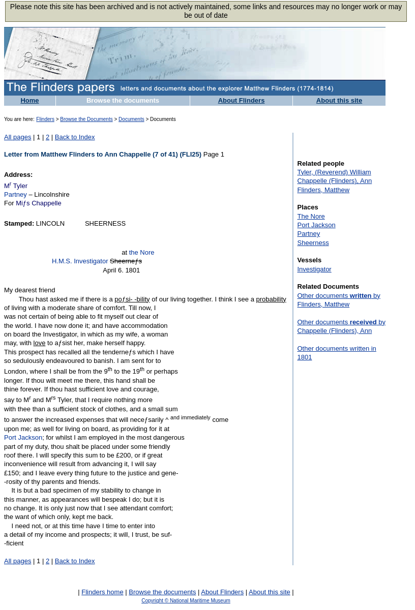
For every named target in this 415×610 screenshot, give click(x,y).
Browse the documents (122, 100)
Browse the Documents (86, 119)
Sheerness (313, 243)
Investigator (315, 269)
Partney (15, 194)
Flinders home (102, 592)
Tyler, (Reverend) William (334, 172)
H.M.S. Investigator (80, 261)
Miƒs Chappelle (39, 203)
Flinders (45, 119)
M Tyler (15, 186)
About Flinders (241, 100)
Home (29, 100)
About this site (339, 100)
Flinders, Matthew (324, 190)
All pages (17, 137)
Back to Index (75, 137)
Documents (131, 119)
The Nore (311, 216)
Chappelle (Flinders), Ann (335, 181)
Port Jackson (23, 437)
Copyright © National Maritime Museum (185, 600)
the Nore (142, 252)
